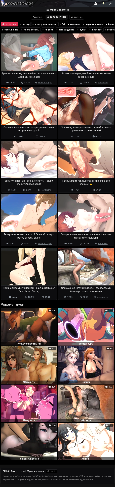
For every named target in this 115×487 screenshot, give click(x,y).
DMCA (6, 471)
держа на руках (93, 24)
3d (62, 24)
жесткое (95, 29)
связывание (10, 29)
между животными (44, 24)
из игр (24, 24)
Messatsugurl (45, 82)
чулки (81, 29)
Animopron (102, 297)
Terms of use (18, 471)
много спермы (30, 29)
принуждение (65, 29)
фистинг (73, 24)
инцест (47, 29)
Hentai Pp (103, 82)
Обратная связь (35, 471)
